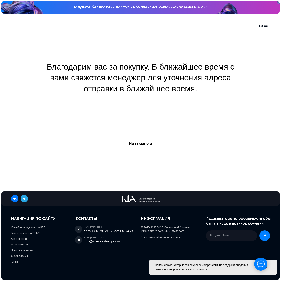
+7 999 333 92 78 (121, 231)
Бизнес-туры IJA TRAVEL (110, 26)
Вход (264, 26)
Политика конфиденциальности (161, 237)
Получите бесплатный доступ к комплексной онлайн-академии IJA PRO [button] (140, 7)
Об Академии (192, 26)
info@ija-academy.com (102, 241)
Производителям (166, 26)
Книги (211, 26)
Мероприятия (79, 26)
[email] (231, 235)
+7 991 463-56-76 (96, 231)
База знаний (140, 26)
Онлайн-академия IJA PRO (46, 26)
